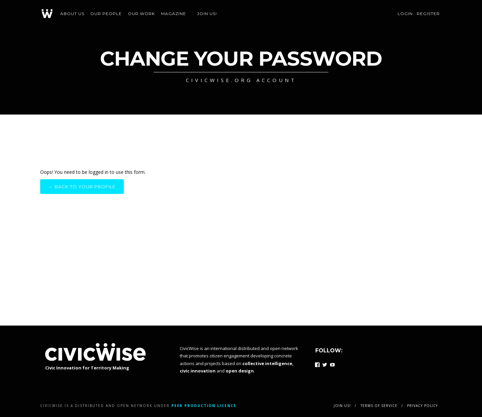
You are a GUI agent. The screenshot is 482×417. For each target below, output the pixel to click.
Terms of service (378, 405)
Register (428, 13)
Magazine (173, 13)
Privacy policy (422, 405)
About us (72, 13)
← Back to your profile (82, 186)
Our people (106, 13)
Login (405, 13)
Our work (141, 13)
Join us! (207, 13)
